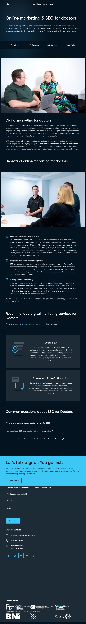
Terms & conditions (30, 606)
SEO (49, 133)
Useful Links (9, 615)
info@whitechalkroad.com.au (23, 535)
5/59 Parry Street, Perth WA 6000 (18, 547)
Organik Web (17, 611)
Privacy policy (42, 606)
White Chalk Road (34, 611)
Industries (10, 14)
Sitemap (52, 606)
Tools (59, 606)
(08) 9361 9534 (17, 540)
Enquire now (14, 480)
